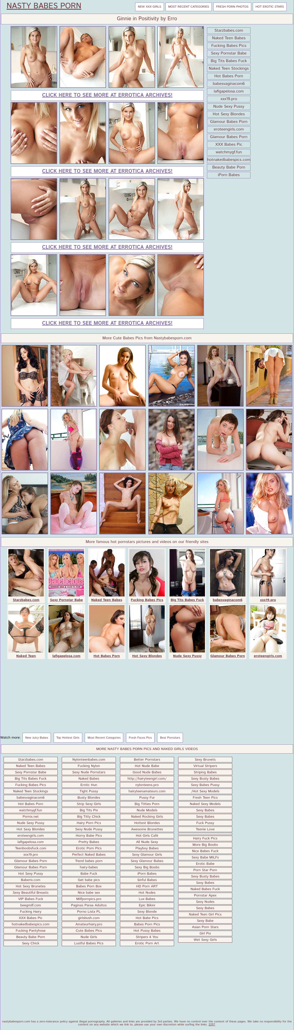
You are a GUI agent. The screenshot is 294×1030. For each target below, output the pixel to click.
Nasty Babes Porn (44, 6)
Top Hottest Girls (67, 738)
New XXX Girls (149, 7)
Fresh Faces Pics (140, 738)
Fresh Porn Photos (232, 7)
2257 (211, 1024)
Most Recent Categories (188, 7)
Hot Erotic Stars (270, 7)
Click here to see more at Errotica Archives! (107, 95)
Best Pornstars (170, 738)
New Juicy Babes (36, 738)
